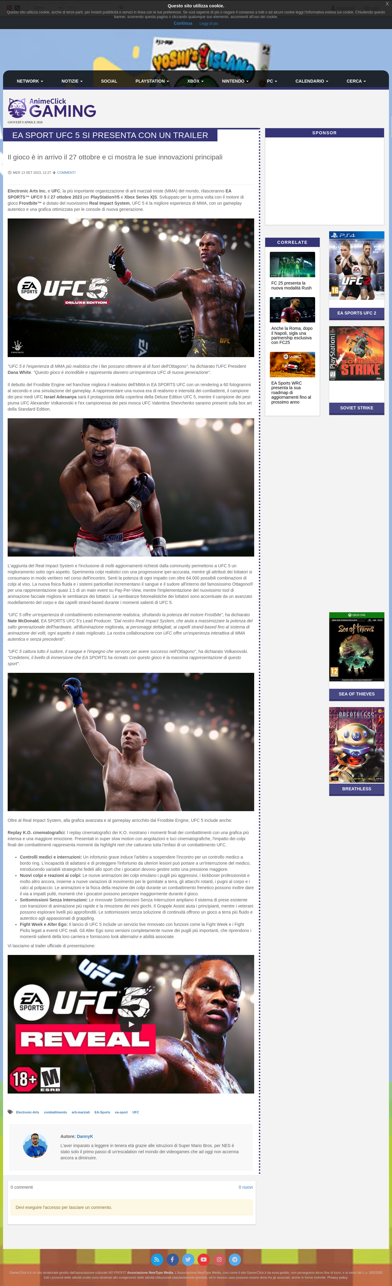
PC (272, 81)
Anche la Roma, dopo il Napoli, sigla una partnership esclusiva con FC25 (292, 335)
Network (30, 81)
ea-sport (122, 1112)
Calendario (312, 81)
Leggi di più (208, 23)
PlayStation (152, 81)
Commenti (66, 172)
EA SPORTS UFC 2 (356, 313)
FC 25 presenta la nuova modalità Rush (291, 285)
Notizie (72, 81)
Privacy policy (337, 1277)
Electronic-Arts (28, 1112)
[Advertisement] (260, 109)
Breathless (356, 788)
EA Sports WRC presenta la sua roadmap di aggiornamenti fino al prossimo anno (291, 392)
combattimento (56, 1112)
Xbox (195, 81)
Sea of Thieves (357, 693)
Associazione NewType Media (150, 1272)
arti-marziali (81, 1112)
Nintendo (235, 81)
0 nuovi (246, 1187)
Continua (183, 23)
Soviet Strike (356, 407)
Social (109, 81)
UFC (135, 1112)
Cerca (356, 81)
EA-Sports (103, 1112)
